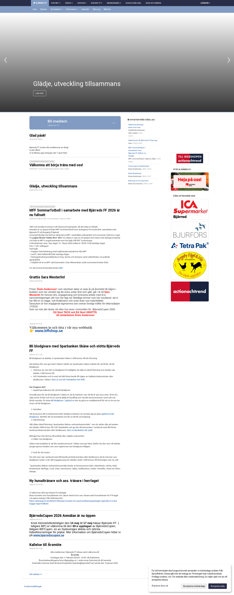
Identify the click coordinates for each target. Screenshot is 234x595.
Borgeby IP (96, 3)
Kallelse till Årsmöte (45, 545)
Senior (69, 3)
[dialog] (190, 578)
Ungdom (81, 3)
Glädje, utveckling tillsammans (53, 186)
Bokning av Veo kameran (138, 181)
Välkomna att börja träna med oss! (56, 165)
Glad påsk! (37, 135)
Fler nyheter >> (35, 574)
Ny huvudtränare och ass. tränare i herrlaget (64, 481)
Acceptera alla (218, 586)
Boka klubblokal (134, 173)
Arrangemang (114, 3)
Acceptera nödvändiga (194, 586)
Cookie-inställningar (33, 586)
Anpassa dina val (160, 585)
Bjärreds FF (40, 3)
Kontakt (56, 3)
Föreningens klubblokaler (138, 166)
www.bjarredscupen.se (48, 535)
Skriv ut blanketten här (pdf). (80, 430)
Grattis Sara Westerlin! (47, 277)
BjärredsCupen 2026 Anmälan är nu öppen (62, 516)
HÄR (61, 268)
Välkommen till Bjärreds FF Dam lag (142, 140)
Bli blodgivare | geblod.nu (62, 400)
